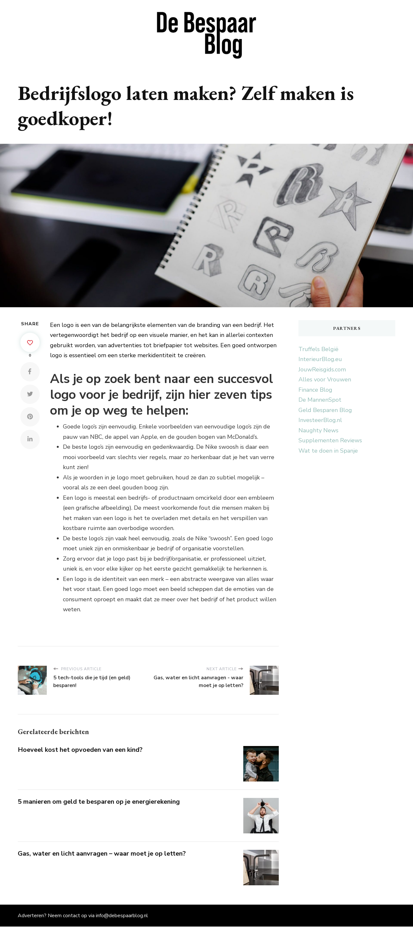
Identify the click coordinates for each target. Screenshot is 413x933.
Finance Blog (315, 390)
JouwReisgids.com (322, 369)
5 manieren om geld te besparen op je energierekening (99, 801)
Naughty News (318, 430)
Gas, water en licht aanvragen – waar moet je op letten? (102, 853)
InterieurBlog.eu (320, 359)
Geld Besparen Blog (325, 410)
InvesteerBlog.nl (320, 420)
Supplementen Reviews (330, 440)
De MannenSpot (319, 400)
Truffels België (318, 349)
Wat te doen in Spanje (328, 451)
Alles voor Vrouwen (324, 379)
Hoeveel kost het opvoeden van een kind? (80, 749)
